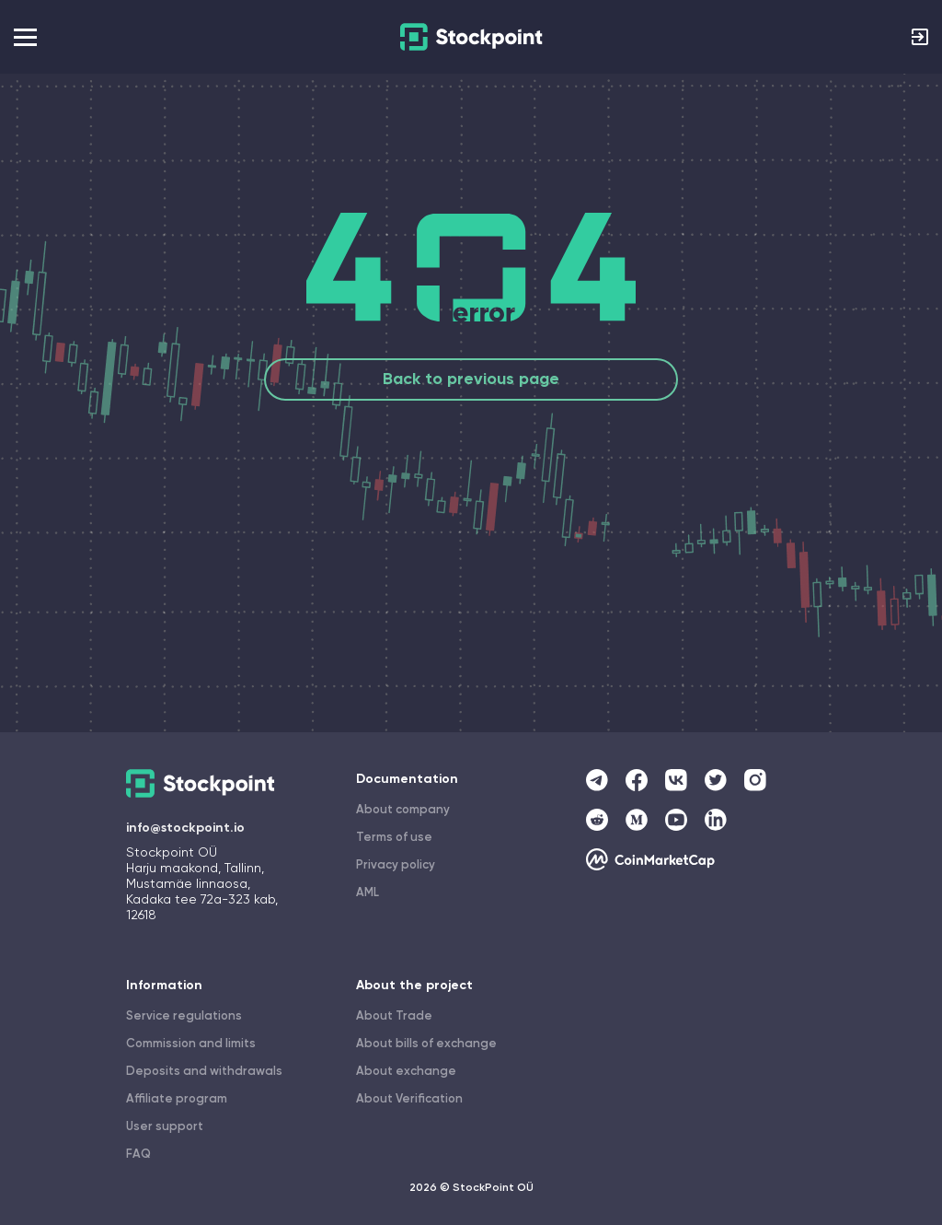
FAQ (138, 1155)
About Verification (409, 1099)
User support (164, 1127)
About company (403, 810)
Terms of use (394, 838)
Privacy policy (395, 865)
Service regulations (184, 1016)
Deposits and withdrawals (204, 1072)
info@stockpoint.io (185, 828)
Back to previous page (471, 379)
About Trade (394, 1016)
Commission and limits (191, 1044)
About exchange (406, 1072)
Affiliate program (176, 1099)
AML (367, 893)
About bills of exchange (426, 1044)
